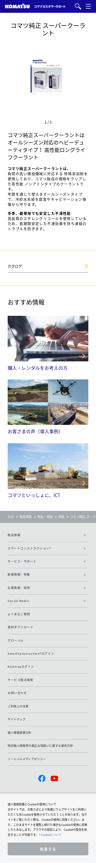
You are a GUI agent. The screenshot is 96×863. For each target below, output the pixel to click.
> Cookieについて (50, 835)
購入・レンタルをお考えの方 (38, 367)
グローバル (16, 640)
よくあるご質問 (19, 614)
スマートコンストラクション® (29, 548)
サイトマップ (17, 719)
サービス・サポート (22, 561)
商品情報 (25, 516)
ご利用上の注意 (18, 706)
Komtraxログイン (21, 666)
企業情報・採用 (19, 588)
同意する (48, 848)
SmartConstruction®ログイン (31, 653)
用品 (61, 516)
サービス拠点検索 (20, 680)
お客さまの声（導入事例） (35, 431)
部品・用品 (45, 516)
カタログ (15, 265)
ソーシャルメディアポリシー (27, 759)
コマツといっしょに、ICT (34, 495)
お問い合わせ (17, 693)
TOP (11, 516)
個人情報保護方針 (19, 732)
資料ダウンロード (20, 627)
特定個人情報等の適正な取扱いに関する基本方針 (40, 745)
